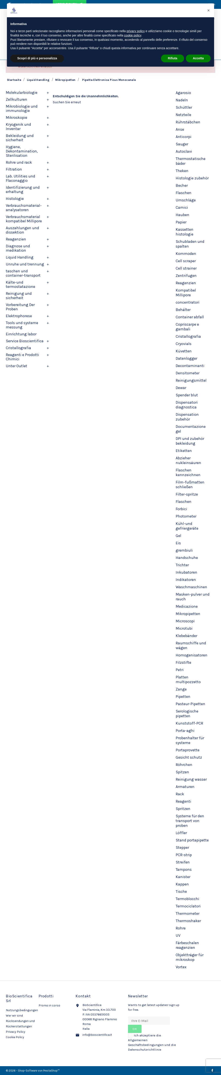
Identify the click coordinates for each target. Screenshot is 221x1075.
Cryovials (183, 343)
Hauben (182, 214)
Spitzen (182, 772)
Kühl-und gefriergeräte (187, 526)
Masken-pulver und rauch (193, 596)
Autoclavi (184, 151)
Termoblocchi (187, 898)
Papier (181, 222)
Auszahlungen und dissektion (22, 230)
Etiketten (184, 450)
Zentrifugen (186, 275)
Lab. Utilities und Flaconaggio (20, 178)
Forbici (181, 509)
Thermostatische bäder (190, 161)
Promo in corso (49, 1005)
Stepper (182, 847)
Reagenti (183, 801)
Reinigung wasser (191, 779)
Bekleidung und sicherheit (20, 137)
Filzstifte (183, 662)
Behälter (183, 309)
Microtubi (184, 628)
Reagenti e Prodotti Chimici (22, 356)
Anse (180, 129)
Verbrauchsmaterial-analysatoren (24, 207)
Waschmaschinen (191, 587)
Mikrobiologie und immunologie (22, 108)
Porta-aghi (185, 730)
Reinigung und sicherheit (19, 295)
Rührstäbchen (188, 122)
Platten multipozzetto (188, 679)
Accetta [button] (198, 58)
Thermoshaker (188, 920)
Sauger (182, 144)
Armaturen (185, 786)
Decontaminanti (190, 365)
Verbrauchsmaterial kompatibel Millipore (24, 218)
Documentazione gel (191, 429)
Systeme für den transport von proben (190, 821)
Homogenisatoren (191, 655)
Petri (180, 669)
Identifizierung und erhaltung (23, 189)
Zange (181, 689)
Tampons (184, 869)
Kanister (183, 876)
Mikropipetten (188, 613)
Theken (182, 170)
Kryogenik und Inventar (18, 126)
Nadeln (182, 100)
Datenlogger (186, 358)
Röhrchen (184, 764)
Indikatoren (186, 579)
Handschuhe (187, 557)
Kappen (182, 884)
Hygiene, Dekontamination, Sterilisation (22, 151)
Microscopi (185, 621)
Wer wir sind (14, 1015)
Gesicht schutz (189, 757)
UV (178, 935)
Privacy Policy (15, 1032)
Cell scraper (186, 261)
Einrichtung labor (21, 334)
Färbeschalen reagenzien (187, 945)
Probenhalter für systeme (190, 740)
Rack (180, 794)
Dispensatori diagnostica (187, 405)
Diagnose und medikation (18, 248)
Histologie (15, 198)
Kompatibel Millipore (186, 292)
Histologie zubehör (192, 178)
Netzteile (183, 114)
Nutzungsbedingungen (22, 1010)
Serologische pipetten (187, 713)
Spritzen (183, 808)
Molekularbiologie (21, 92)
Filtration (14, 169)
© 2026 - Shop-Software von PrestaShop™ (33, 1070)
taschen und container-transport (23, 273)
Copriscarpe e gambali (187, 326)
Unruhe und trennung (25, 264)
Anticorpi (183, 136)
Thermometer (187, 913)
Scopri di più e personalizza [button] (37, 58)
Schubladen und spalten (190, 244)
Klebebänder (186, 635)
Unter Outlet (16, 366)
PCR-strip (184, 854)
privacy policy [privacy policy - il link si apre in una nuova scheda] (136, 31)
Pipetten (183, 696)
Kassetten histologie (184, 232)
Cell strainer (186, 268)
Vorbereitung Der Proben (20, 306)
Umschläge (186, 200)
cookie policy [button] (132, 35)
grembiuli (184, 550)
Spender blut (187, 395)
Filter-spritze (187, 494)
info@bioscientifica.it (97, 1035)
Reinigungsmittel (191, 380)
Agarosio (183, 92)
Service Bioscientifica (25, 341)
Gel (178, 535)
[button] (208, 10)
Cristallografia (18, 347)
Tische (181, 891)
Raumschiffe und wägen (191, 645)
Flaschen (183, 192)
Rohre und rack (19, 162)
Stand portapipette (192, 840)
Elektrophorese (19, 316)
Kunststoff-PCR (189, 723)
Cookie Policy (15, 1037)
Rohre (181, 928)
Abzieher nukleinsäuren (188, 460)
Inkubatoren (186, 572)
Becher (182, 185)
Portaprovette (187, 750)
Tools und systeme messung (22, 325)
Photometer (186, 516)
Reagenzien (16, 239)
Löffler (181, 832)
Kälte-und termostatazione (20, 284)
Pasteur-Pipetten (190, 703)
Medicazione (187, 606)
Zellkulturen (16, 99)
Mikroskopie (16, 117)
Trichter (182, 565)
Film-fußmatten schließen (190, 484)
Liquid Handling (19, 257)
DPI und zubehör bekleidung (190, 441)
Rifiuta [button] (172, 58)
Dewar (181, 387)
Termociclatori (188, 906)
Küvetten (184, 351)
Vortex (181, 967)
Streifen (183, 862)
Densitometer (187, 373)
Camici (182, 207)
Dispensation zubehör (187, 417)
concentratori (187, 302)
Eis (178, 543)
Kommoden (186, 253)
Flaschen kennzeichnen (188, 472)
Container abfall (190, 317)
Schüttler (184, 107)
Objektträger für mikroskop (190, 957)
